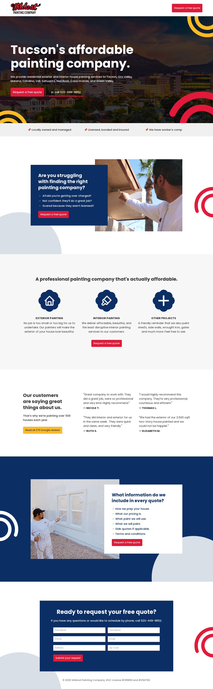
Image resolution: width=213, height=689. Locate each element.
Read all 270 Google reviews (42, 430)
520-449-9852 (151, 621)
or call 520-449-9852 (66, 92)
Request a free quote (187, 8)
